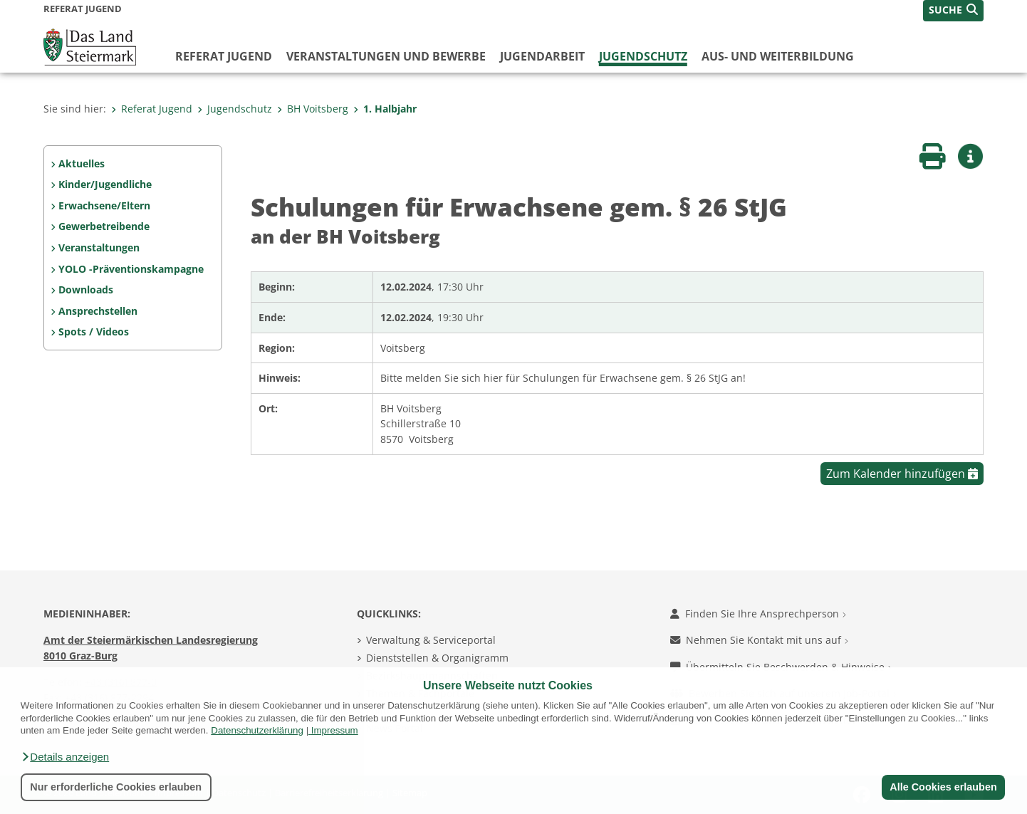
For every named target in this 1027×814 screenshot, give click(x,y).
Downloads (85, 289)
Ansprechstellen (97, 311)
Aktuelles (81, 163)
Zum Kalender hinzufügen (902, 473)
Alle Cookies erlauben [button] (943, 787)
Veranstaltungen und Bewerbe (386, 56)
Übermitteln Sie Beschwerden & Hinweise (781, 667)
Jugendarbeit (542, 56)
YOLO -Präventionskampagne (131, 269)
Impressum (334, 730)
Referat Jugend (223, 56)
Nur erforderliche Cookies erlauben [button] (116, 787)
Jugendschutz (643, 56)
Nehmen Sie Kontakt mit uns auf (759, 640)
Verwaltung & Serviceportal (431, 640)
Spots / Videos (93, 331)
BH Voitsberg (312, 108)
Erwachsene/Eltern (104, 205)
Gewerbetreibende (104, 226)
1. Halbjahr (385, 108)
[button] (65, 757)
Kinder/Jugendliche (105, 184)
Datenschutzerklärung (257, 730)
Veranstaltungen (99, 247)
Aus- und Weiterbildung (778, 56)
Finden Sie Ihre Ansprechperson (758, 613)
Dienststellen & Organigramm (437, 657)
